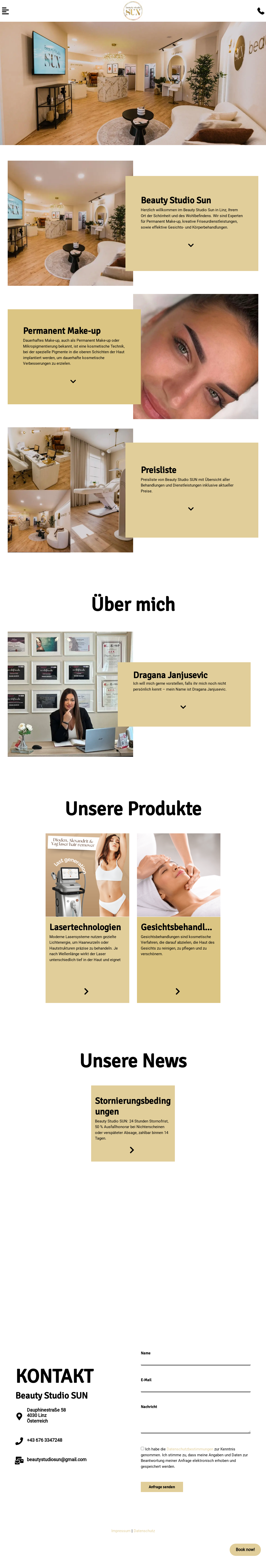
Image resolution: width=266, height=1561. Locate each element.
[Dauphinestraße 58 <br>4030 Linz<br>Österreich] (19, 1416)
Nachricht (149, 1407)
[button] (5, 11)
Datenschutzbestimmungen (190, 1449)
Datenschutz (144, 1531)
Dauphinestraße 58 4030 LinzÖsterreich (46, 1415)
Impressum (121, 1531)
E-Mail (146, 1380)
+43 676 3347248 (44, 1440)
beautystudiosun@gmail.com (57, 1459)
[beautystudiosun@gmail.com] (19, 1460)
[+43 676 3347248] (19, 1441)
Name (146, 1353)
